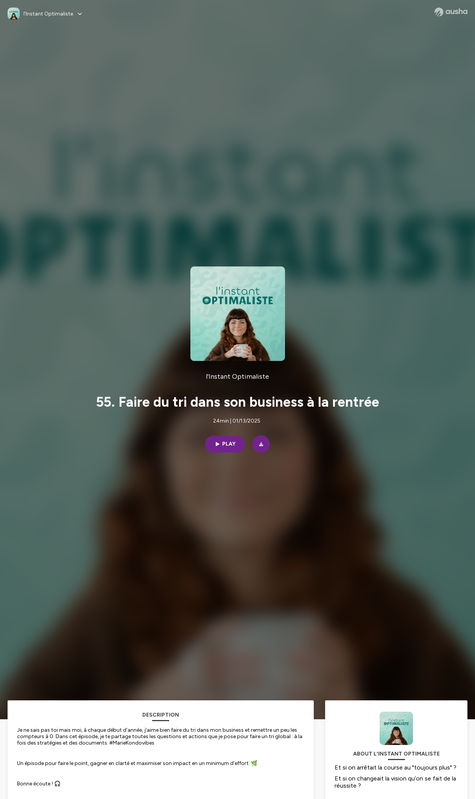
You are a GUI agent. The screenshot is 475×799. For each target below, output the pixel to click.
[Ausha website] (451, 12)
